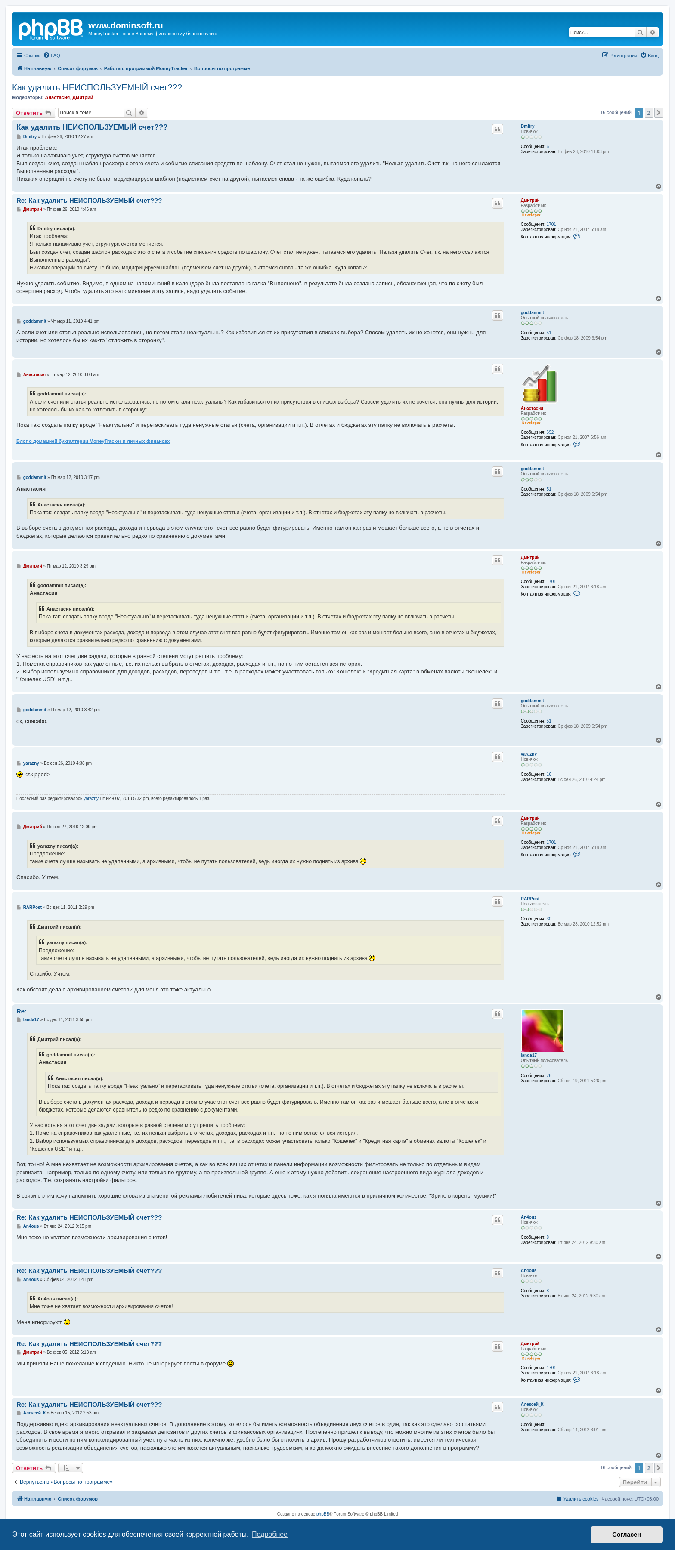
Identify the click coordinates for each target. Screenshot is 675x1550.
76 (549, 1075)
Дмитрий (82, 97)
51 (549, 332)
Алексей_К (532, 1404)
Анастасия (57, 97)
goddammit (532, 312)
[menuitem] (51, 55)
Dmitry (528, 126)
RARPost (530, 898)
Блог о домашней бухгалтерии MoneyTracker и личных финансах (93, 441)
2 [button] (648, 113)
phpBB (322, 1514)
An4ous (529, 1217)
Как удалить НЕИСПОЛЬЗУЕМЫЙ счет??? (97, 87)
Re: (21, 1011)
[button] (658, 113)
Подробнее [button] (270, 1534)
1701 (551, 224)
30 (549, 919)
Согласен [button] (626, 1534)
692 (550, 432)
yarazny (529, 754)
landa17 (529, 1055)
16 (549, 774)
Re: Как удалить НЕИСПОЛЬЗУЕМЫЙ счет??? (89, 200)
